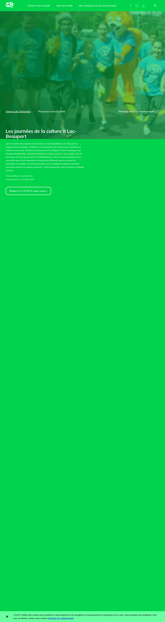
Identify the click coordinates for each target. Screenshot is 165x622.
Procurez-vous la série (51, 111)
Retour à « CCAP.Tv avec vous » (28, 191)
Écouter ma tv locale (39, 5)
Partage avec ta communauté (139, 111)
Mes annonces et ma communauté (98, 5)
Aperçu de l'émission (18, 111)
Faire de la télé (64, 5)
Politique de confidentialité (61, 618)
